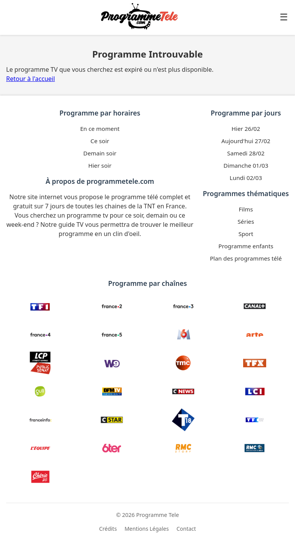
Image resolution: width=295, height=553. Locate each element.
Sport (246, 234)
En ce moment (100, 128)
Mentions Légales (146, 528)
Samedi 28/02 (245, 153)
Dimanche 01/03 (246, 165)
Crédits (108, 528)
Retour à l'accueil (30, 78)
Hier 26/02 (246, 128)
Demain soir (99, 153)
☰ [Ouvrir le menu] (284, 17)
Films (246, 209)
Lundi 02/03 (246, 178)
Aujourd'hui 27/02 (245, 141)
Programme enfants (246, 246)
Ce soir (100, 141)
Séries (246, 221)
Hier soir (100, 165)
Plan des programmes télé (246, 258)
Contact (186, 528)
